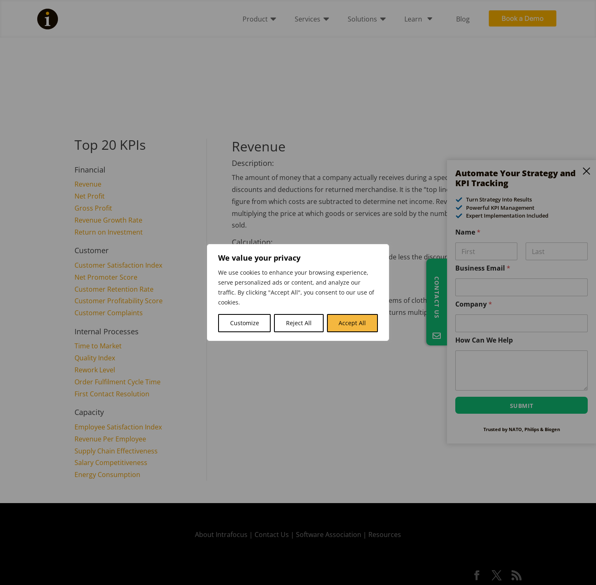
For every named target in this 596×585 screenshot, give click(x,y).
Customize (244, 323)
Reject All (299, 323)
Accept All (352, 323)
